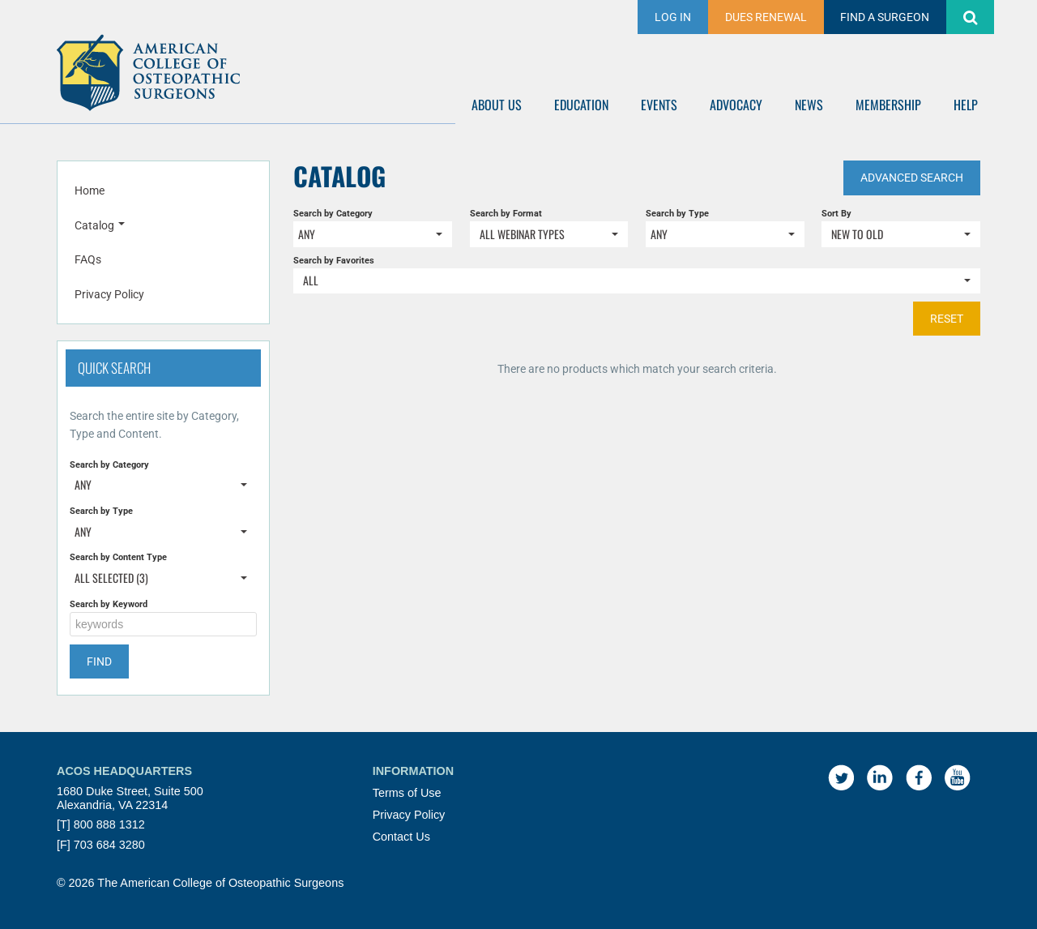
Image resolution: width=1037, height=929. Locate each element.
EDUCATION (581, 104)
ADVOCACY (736, 104)
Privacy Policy (109, 294)
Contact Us (401, 836)
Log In (673, 17)
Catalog (100, 225)
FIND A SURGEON (884, 17)
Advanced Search (911, 177)
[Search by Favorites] (636, 280)
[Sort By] (900, 233)
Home (90, 190)
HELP (966, 104)
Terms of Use (407, 792)
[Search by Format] (549, 233)
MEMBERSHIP (888, 104)
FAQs (88, 259)
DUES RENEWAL (766, 17)
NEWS (809, 104)
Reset (946, 318)
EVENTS (659, 104)
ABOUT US (497, 104)
